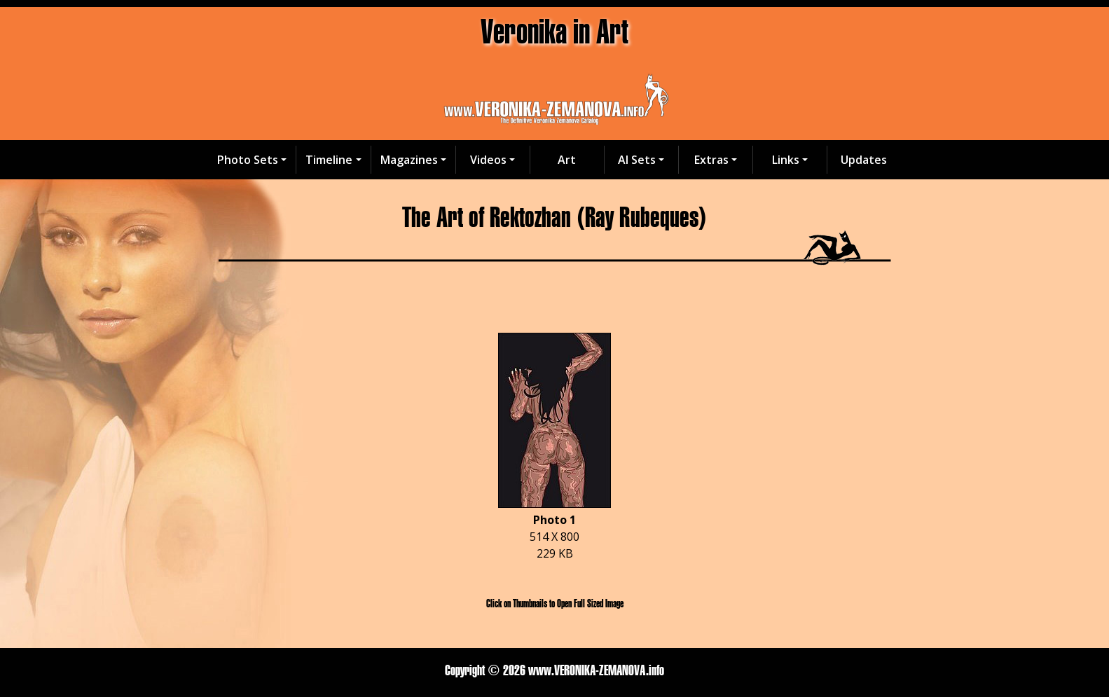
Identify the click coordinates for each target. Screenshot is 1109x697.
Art (567, 159)
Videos (488, 159)
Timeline (328, 159)
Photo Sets (247, 159)
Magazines (409, 159)
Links (785, 159)
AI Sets (637, 159)
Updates (864, 159)
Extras (711, 159)
